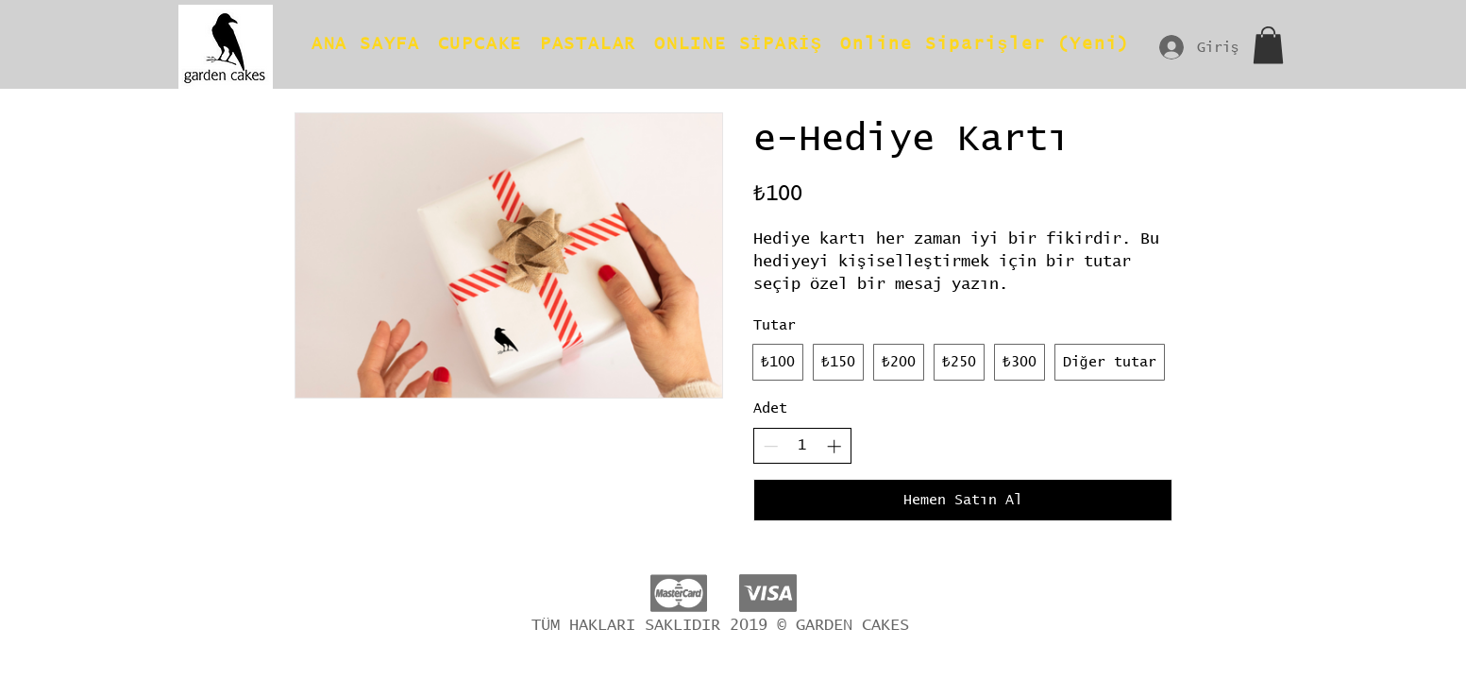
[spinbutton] (802, 445)
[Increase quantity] (834, 446)
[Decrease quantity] (771, 446)
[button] (1268, 44)
